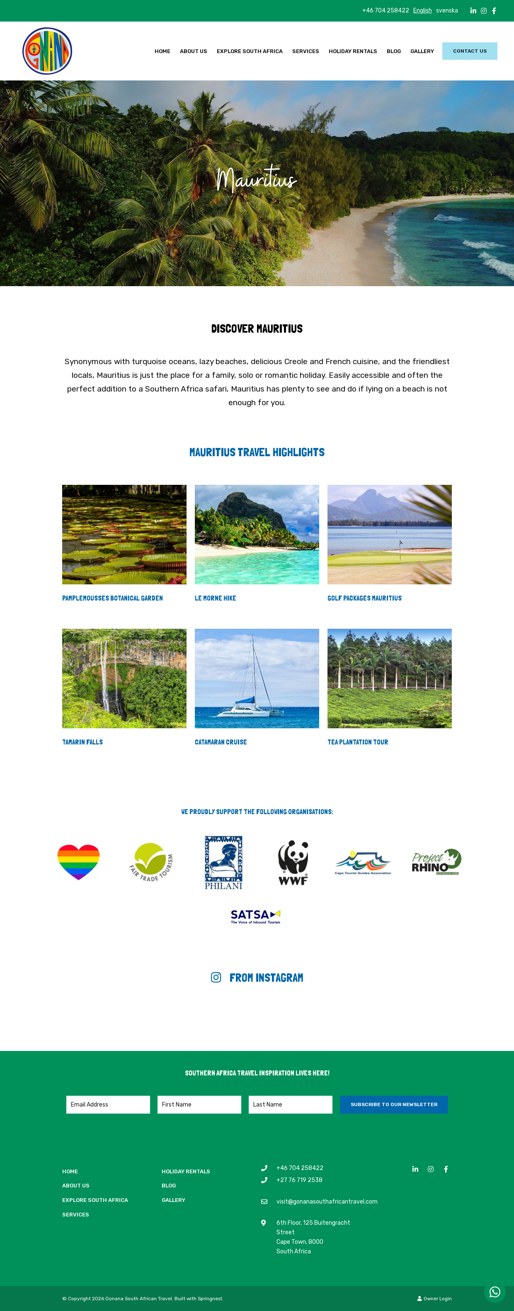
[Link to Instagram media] (51, 1015)
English (422, 10)
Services (305, 51)
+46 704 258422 (385, 11)
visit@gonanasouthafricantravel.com (327, 1201)
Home (162, 51)
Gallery (422, 51)
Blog (394, 51)
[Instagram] (483, 10)
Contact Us (470, 51)
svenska (447, 10)
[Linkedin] (473, 10)
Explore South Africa (250, 51)
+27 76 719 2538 (299, 1180)
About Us (193, 51)
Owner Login (434, 1298)
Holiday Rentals (353, 51)
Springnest (210, 1298)
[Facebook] (494, 10)
